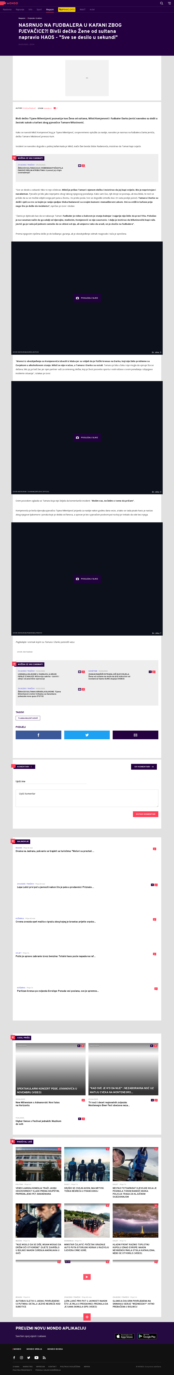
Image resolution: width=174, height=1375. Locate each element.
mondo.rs (47, 108)
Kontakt (52, 1367)
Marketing (28, 1367)
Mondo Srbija (34, 1349)
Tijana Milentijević (28, 718)
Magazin (22, 18)
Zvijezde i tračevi (35, 18)
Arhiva (87, 1367)
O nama (16, 1367)
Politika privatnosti (22, 1370)
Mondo (17, 1349)
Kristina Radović (29, 108)
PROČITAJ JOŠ (24, 1142)
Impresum (40, 1367)
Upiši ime (20, 781)
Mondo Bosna (55, 1349)
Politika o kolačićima (70, 1367)
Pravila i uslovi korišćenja (48, 1370)
